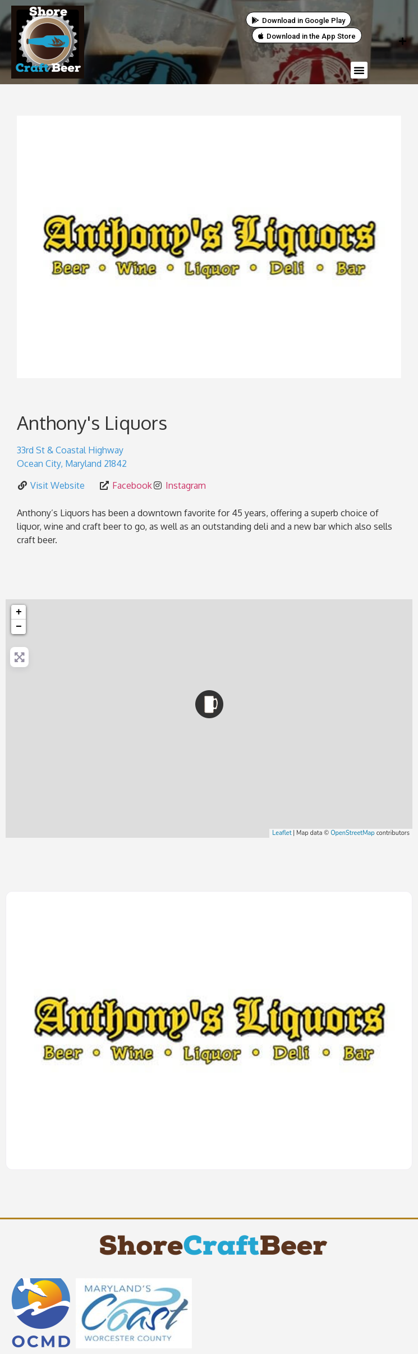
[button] (359, 70)
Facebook (132, 485)
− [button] (19, 627)
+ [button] (19, 612)
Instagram (186, 485)
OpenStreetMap (352, 833)
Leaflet (281, 833)
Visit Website (57, 485)
